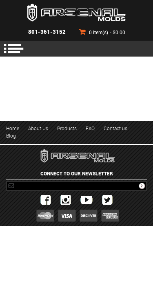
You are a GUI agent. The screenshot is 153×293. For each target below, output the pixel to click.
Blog (11, 136)
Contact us (115, 128)
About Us (38, 128)
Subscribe (142, 186)
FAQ (90, 128)
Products (67, 128)
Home (12, 128)
